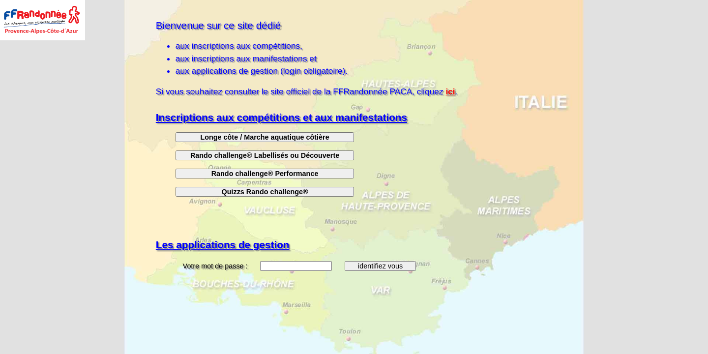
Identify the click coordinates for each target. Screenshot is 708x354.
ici (450, 91)
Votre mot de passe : (216, 266)
